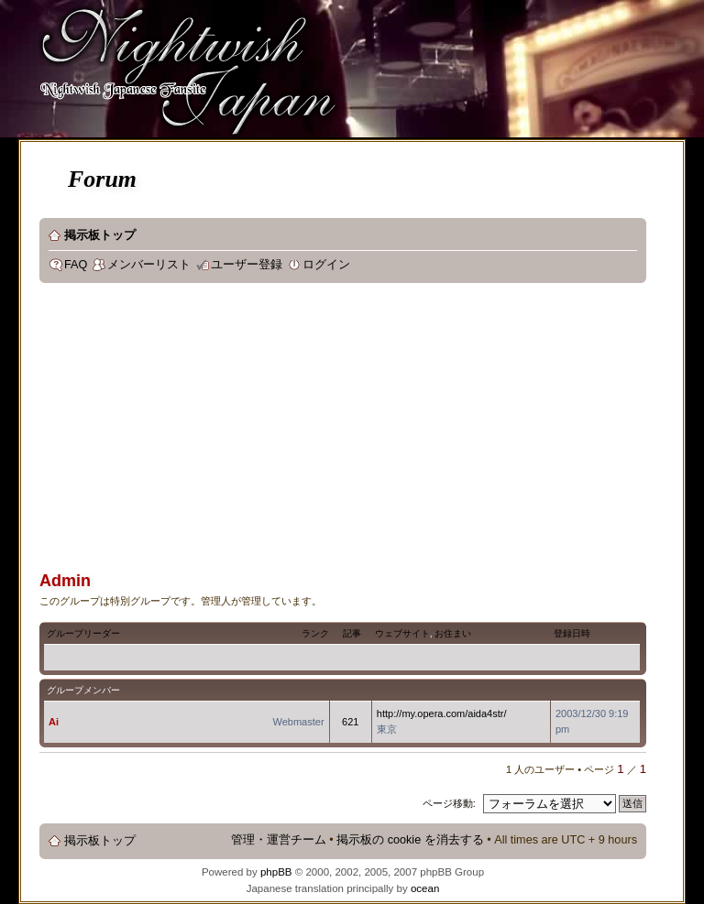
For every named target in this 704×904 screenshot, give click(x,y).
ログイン (326, 264)
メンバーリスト (149, 264)
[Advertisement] (371, 429)
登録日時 (572, 633)
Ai (54, 721)
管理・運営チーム (278, 839)
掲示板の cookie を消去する (410, 839)
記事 (352, 633)
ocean (425, 888)
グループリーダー (83, 633)
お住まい (452, 633)
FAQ (75, 264)
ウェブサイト (402, 633)
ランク (315, 633)
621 (350, 721)
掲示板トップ (100, 235)
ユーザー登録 (246, 264)
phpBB (276, 871)
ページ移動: (449, 803)
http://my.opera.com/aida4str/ (442, 713)
